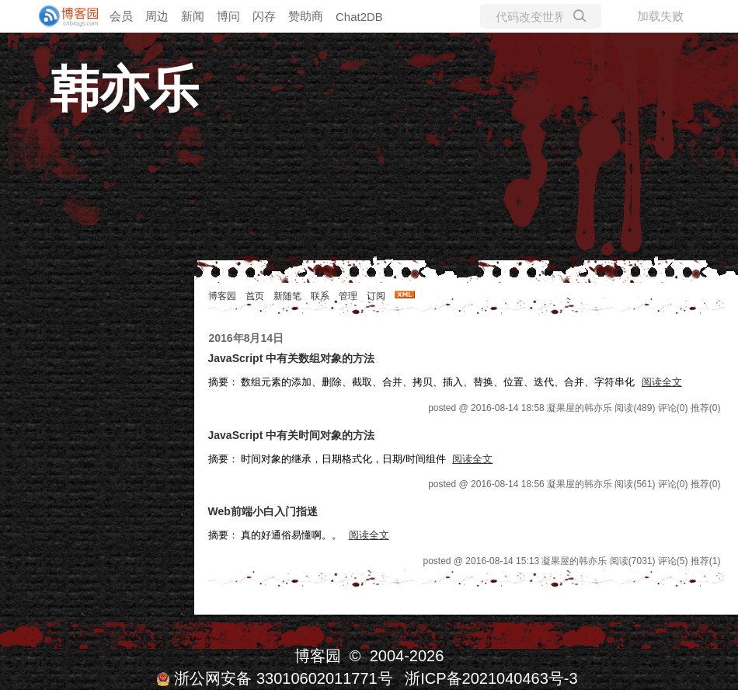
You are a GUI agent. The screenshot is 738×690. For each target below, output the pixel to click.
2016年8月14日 (246, 338)
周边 (157, 16)
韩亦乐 (124, 89)
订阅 (376, 296)
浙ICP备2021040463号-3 (491, 678)
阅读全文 (662, 382)
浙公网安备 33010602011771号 (274, 678)
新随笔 (287, 296)
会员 (121, 16)
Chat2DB (359, 16)
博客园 (222, 296)
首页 (254, 296)
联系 (320, 296)
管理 (348, 296)
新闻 (192, 16)
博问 (228, 16)
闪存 (264, 16)
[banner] (62, 16)
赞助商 (305, 16)
